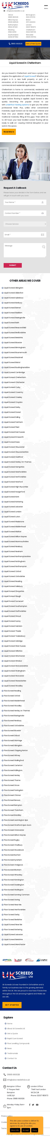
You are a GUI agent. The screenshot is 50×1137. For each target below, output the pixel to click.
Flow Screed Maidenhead (14, 700)
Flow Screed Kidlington (13, 770)
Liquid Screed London (12, 511)
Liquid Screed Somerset (13, 601)
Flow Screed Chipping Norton (16, 750)
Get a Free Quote (33, 43)
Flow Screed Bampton (13, 805)
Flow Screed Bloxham (12, 869)
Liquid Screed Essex (12, 442)
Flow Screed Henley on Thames (17, 710)
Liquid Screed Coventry (13, 392)
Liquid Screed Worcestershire (16, 666)
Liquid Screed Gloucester (14, 447)
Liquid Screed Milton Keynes (15, 536)
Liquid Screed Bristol (12, 362)
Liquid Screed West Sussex (15, 646)
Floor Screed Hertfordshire (14, 909)
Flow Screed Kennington (14, 879)
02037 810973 (34, 26)
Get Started (12, 1005)
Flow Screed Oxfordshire (14, 725)
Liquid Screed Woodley (13, 685)
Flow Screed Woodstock (14, 850)
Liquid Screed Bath (11, 322)
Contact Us (12, 1058)
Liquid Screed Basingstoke (14, 317)
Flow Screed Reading (12, 690)
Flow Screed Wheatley (13, 874)
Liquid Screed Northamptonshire (17, 556)
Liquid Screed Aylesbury (13, 297)
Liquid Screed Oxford (12, 571)
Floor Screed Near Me (12, 904)
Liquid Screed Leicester (13, 506)
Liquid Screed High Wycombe (16, 486)
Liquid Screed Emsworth (14, 437)
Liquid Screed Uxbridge (13, 641)
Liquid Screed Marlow (12, 531)
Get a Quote (12, 1033)
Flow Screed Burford (12, 855)
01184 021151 (16, 31)
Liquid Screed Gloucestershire (16, 452)
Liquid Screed (29, 76)
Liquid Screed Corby (12, 387)
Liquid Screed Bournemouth (15, 352)
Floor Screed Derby (11, 914)
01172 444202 (34, 21)
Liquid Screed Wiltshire (13, 651)
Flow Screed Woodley (13, 705)
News (9, 1048)
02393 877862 (16, 36)
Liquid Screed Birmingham (14, 347)
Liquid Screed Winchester (14, 656)
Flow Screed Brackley (12, 815)
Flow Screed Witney (12, 755)
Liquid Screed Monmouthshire (16, 541)
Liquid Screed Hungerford (14, 491)
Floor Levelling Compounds (18, 1043)
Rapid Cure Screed (15, 1038)
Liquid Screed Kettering (13, 501)
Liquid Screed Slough (12, 596)
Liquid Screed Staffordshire (15, 611)
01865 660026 (16, 16)
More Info (15, 1130)
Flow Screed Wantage (13, 740)
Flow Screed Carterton (13, 765)
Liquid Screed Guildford (13, 457)
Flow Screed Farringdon (13, 790)
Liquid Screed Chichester (14, 382)
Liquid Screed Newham (13, 551)
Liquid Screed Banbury (13, 302)
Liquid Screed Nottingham (14, 561)
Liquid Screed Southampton (15, 606)
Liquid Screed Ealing (12, 417)
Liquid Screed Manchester (14, 944)
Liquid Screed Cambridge (14, 372)
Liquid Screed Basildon (13, 312)
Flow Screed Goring (12, 899)
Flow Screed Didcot (12, 735)
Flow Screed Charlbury (13, 845)
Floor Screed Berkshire (13, 919)
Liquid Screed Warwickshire (15, 680)
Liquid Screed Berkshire (13, 337)
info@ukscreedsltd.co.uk (14, 11)
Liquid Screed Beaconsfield (15, 327)
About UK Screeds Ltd (16, 1028)
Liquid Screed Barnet (12, 307)
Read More (9, 132)
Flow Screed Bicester (12, 730)
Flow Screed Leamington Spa (16, 820)
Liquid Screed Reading (13, 581)
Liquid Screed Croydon (13, 402)
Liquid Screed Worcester (14, 675)
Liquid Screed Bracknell (13, 357)
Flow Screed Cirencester (14, 830)
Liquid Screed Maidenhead (15, 526)
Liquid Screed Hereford (13, 481)
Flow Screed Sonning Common (17, 894)
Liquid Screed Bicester (13, 342)
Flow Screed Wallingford (14, 760)
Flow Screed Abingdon (13, 745)
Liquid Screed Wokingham (14, 671)
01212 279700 (34, 16)
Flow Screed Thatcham (13, 810)
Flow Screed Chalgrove (13, 865)
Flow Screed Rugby (11, 840)
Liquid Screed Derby (12, 407)
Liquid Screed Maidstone (14, 521)
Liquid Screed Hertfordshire (15, 476)
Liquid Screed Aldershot (13, 292)
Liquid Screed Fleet (11, 427)
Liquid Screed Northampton (15, 566)
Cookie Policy (6, 1122)
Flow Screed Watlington (13, 889)
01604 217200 (16, 26)
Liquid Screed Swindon (13, 626)
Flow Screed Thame (12, 780)
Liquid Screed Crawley (13, 397)
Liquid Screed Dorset (12, 412)
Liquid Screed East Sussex (14, 432)
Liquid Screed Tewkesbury (14, 636)
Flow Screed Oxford (12, 695)
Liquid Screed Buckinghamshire (17, 367)
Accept (26, 1130)
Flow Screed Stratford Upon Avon (17, 825)
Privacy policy (6, 1116)
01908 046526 (16, 21)
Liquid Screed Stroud (12, 616)
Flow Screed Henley (12, 775)
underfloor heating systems (17, 104)
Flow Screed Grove (11, 785)
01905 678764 (34, 36)
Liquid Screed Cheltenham (15, 377)
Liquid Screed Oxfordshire (14, 576)
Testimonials (12, 1053)
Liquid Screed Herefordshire (15, 472)
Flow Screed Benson (12, 800)
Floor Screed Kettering (13, 929)
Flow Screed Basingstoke (14, 715)
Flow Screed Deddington (14, 884)
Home (9, 1023)
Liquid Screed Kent (11, 496)
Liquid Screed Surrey (12, 621)
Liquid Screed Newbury (13, 546)
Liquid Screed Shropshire (14, 591)
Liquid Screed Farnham (13, 422)
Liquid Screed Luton (12, 516)
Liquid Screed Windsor (13, 661)
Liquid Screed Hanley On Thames (17, 462)
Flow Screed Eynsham (13, 860)
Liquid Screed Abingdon (13, 287)
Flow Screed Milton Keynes (15, 835)
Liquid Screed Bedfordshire (15, 332)
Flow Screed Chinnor (12, 795)
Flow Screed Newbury (12, 720)
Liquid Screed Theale (12, 631)
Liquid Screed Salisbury (13, 586)
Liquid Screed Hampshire (14, 467)
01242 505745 (34, 31)
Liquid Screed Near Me (13, 924)
